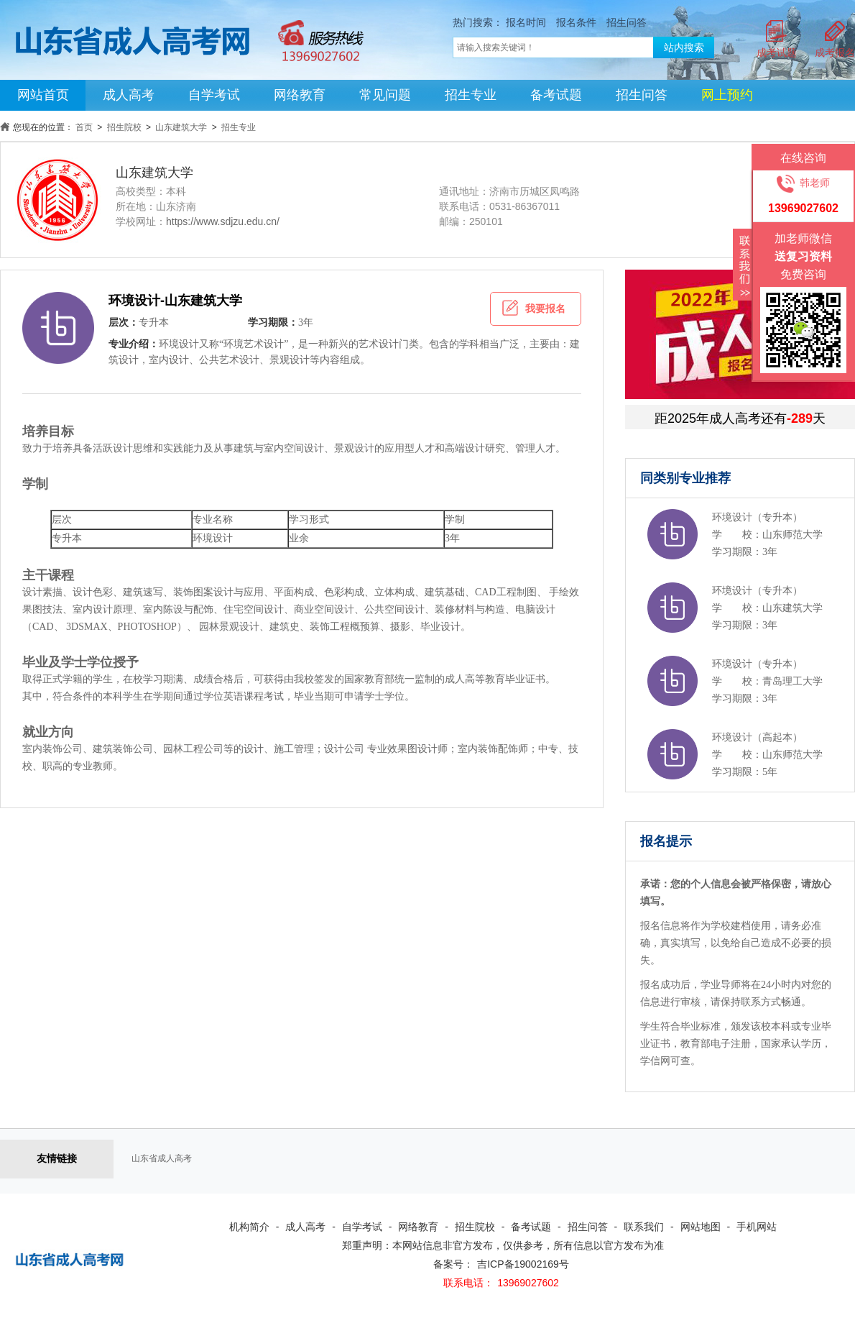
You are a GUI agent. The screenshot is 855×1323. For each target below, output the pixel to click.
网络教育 (299, 95)
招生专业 (470, 95)
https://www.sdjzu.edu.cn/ (222, 221)
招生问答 (626, 22)
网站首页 (43, 95)
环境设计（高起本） (757, 737)
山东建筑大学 (181, 127)
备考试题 (556, 95)
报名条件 (576, 22)
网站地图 (700, 1226)
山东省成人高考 (161, 1158)
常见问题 (385, 95)
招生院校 (124, 127)
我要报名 (533, 308)
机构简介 (249, 1226)
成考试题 (777, 52)
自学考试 (214, 95)
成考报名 (835, 52)
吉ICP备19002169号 (523, 1264)
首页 (84, 127)
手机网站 (756, 1226)
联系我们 (644, 1226)
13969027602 (528, 1282)
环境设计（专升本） (757, 517)
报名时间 (526, 22)
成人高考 (128, 95)
